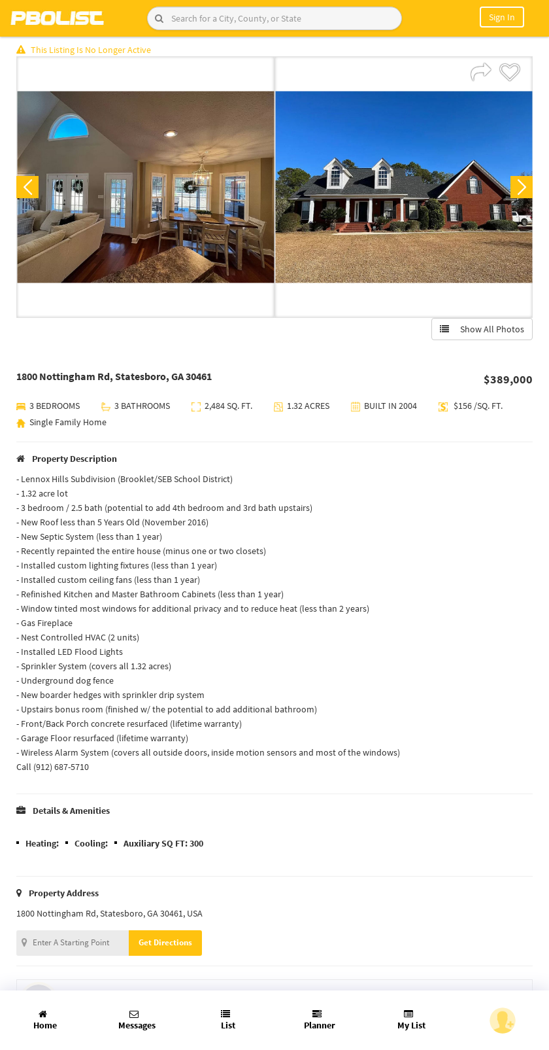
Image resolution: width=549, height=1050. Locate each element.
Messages (137, 1020)
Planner (319, 1020)
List (228, 1020)
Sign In (502, 17)
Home (45, 1020)
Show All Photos (482, 329)
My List (411, 1020)
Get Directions (165, 942)
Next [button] (521, 187)
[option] (145, 187)
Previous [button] (27, 187)
